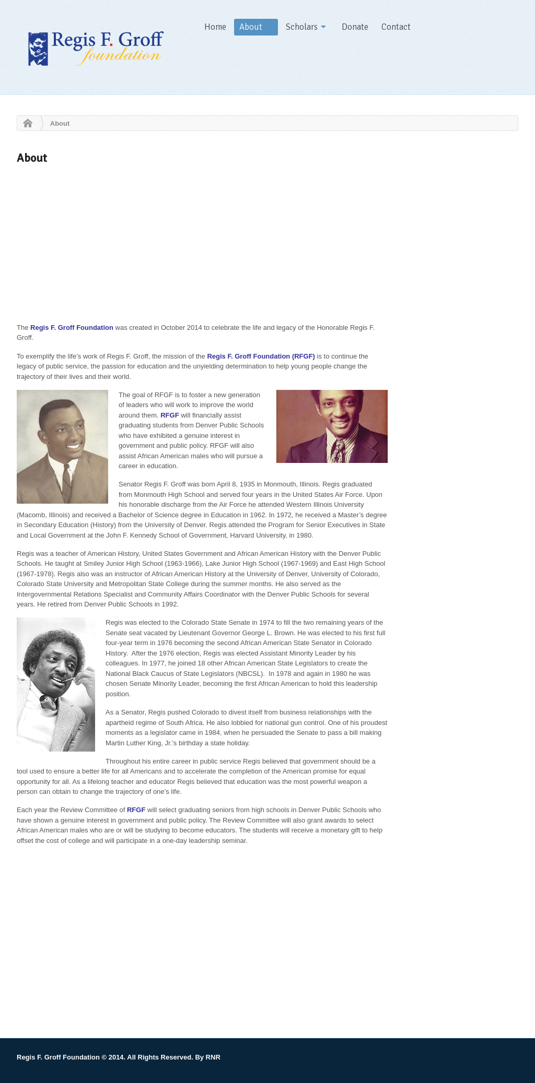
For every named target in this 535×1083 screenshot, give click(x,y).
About (250, 26)
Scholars (302, 26)
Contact (396, 26)
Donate (355, 26)
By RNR (207, 1057)
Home (215, 26)
